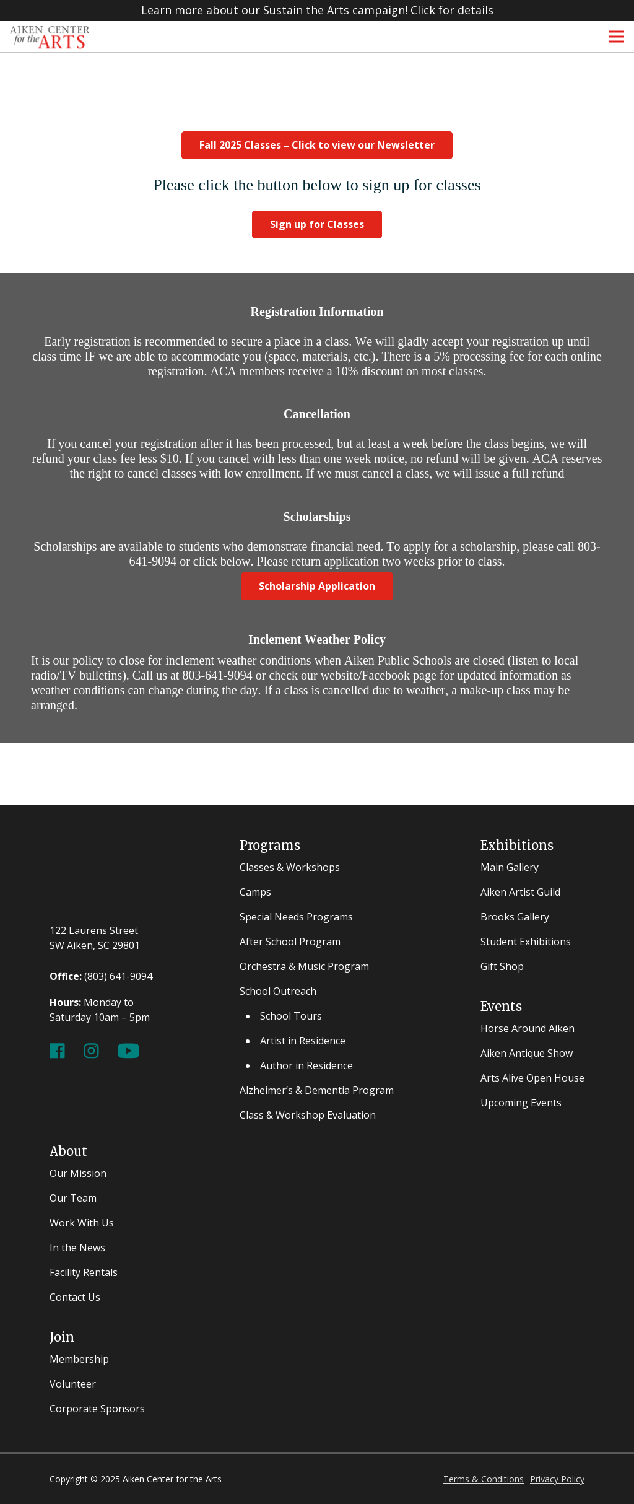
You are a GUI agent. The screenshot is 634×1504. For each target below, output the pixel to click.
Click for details (451, 10)
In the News (77, 1247)
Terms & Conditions (483, 1479)
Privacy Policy (557, 1479)
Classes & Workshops (290, 867)
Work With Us (82, 1223)
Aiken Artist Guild (520, 892)
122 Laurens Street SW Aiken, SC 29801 (95, 938)
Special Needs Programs (296, 917)
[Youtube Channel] (128, 1049)
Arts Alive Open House (532, 1078)
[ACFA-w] (101, 873)
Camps (255, 892)
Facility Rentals (84, 1272)
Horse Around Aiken (527, 1028)
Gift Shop (502, 966)
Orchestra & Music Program (304, 966)
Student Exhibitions (525, 941)
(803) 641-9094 (118, 976)
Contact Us (75, 1297)
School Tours (291, 1016)
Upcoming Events (521, 1102)
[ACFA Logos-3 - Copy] (49, 36)
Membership (79, 1359)
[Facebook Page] (57, 1049)
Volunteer (73, 1384)
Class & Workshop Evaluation (308, 1115)
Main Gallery (509, 867)
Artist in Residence (302, 1040)
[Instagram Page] (91, 1049)
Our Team (73, 1198)
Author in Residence (306, 1065)
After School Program (290, 941)
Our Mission (78, 1173)
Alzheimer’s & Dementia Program (317, 1090)
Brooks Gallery (514, 917)
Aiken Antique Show (526, 1053)
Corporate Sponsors (97, 1408)
